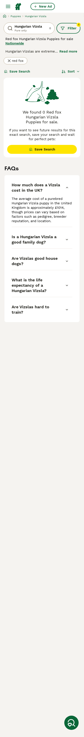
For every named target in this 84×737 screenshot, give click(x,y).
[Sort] (70, 71)
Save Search (17, 71)
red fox (15, 61)
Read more (68, 51)
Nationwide (14, 43)
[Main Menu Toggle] (8, 6)
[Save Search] (71, 723)
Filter (70, 26)
